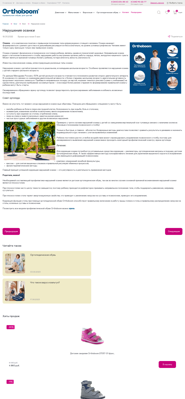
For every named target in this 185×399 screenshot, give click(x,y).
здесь (72, 208)
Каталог (125, 12)
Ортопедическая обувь (107, 12)
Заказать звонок (157, 3)
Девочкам (59, 12)
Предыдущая (11, 231)
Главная (6, 24)
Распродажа (136, 12)
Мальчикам (73, 12)
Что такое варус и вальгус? (45, 282)
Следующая (174, 231)
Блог (15, 24)
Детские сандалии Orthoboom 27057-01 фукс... (92, 353)
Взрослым (87, 12)
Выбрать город (175, 3)
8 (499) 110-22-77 (138, 2)
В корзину (167, 364)
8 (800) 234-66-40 (119, 2)
